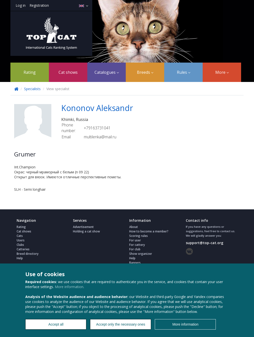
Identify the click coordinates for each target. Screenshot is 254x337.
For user (135, 240)
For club (134, 249)
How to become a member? (148, 231)
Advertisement (83, 227)
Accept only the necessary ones (120, 324)
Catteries (23, 249)
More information (69, 286)
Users (21, 240)
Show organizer (140, 254)
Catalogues (107, 72)
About (133, 227)
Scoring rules (138, 236)
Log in (21, 5)
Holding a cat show (86, 231)
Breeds (145, 72)
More (222, 72)
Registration (39, 5)
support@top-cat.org (204, 242)
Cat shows (68, 72)
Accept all (56, 324)
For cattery (137, 245)
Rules (183, 72)
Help (20, 258)
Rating (30, 72)
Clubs (20, 245)
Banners (135, 263)
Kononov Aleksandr (97, 108)
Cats (20, 236)
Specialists (32, 88)
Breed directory (27, 254)
